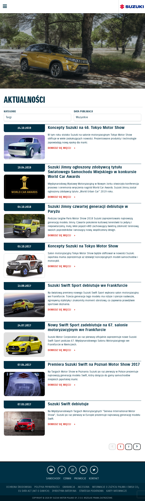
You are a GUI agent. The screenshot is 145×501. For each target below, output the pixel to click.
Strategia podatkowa (91, 491)
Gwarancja (68, 487)
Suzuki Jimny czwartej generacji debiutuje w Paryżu (88, 209)
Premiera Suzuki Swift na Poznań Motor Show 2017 (94, 364)
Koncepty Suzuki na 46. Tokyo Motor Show (86, 127)
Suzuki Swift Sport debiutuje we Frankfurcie (87, 285)
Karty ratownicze (116, 491)
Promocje (80, 478)
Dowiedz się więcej (59, 148)
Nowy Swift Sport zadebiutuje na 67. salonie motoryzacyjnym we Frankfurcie (88, 328)
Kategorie (10, 111)
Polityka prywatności (47, 487)
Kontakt (94, 478)
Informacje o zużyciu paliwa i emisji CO (115, 487)
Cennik (67, 478)
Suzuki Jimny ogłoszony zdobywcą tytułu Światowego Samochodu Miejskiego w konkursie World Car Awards (92, 172)
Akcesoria (83, 487)
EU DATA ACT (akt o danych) (33, 491)
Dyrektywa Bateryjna (64, 491)
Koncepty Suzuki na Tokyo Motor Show (83, 246)
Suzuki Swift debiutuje (68, 404)
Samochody (53, 478)
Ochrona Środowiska (19, 487)
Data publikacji (83, 111)
